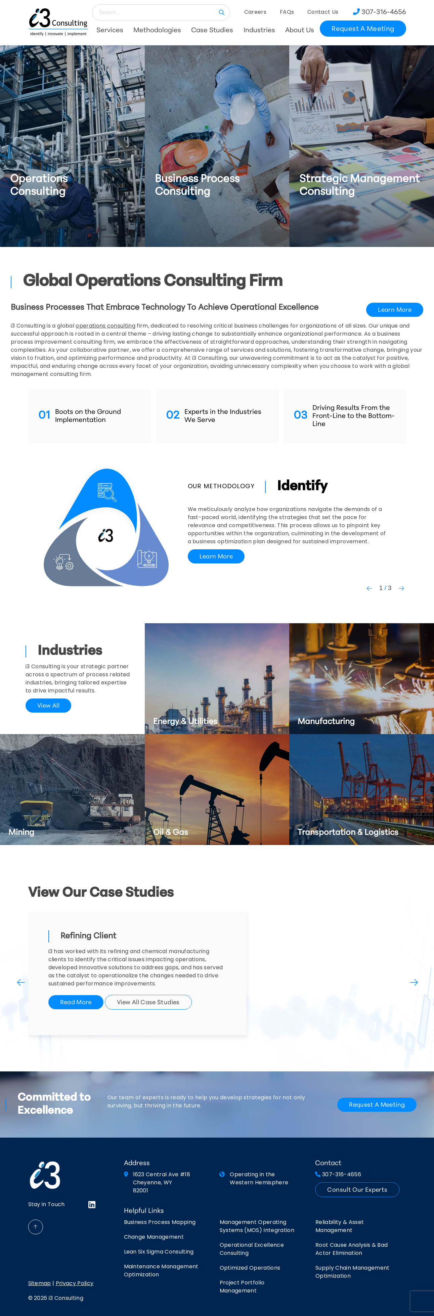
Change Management (154, 1237)
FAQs (287, 12)
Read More (76, 1003)
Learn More (394, 310)
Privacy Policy (74, 1283)
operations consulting (105, 326)
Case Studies (212, 30)
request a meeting (377, 1105)
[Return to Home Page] (58, 22)
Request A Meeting (363, 29)
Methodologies (157, 30)
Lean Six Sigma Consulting (159, 1252)
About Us (299, 30)
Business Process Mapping (160, 1222)
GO (222, 12)
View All (48, 706)
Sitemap (39, 1283)
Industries (259, 30)
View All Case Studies (148, 1003)
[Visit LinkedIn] (91, 1204)
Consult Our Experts (357, 1190)
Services (109, 30)
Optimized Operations (250, 1268)
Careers (255, 12)
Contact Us (322, 12)
